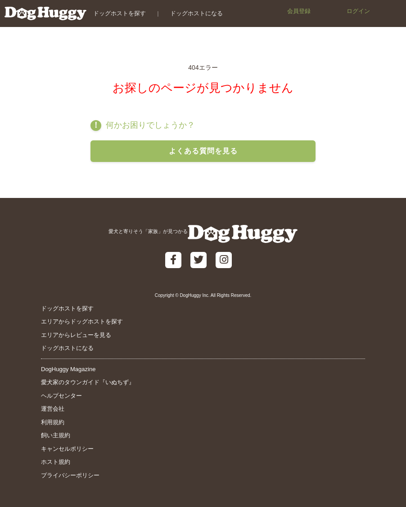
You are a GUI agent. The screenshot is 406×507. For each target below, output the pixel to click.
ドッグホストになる (196, 13)
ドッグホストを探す (119, 13)
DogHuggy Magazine (68, 369)
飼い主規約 (55, 435)
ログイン (358, 11)
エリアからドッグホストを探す (82, 321)
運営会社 (52, 408)
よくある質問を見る (203, 151)
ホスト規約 (55, 461)
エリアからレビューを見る (76, 335)
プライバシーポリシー (70, 475)
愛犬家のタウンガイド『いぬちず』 (88, 382)
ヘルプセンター (61, 395)
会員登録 (299, 11)
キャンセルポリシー (67, 448)
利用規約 (52, 422)
